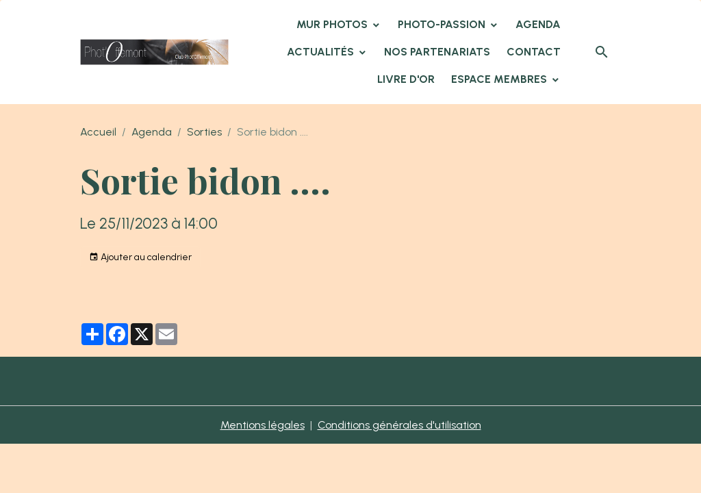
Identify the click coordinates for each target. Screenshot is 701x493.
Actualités (322, 51)
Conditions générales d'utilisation (399, 424)
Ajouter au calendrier (140, 257)
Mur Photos (333, 24)
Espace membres (500, 79)
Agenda (538, 24)
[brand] (154, 52)
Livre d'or (406, 79)
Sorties (204, 131)
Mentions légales (262, 424)
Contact (534, 51)
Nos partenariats (437, 51)
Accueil (98, 131)
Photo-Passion (443, 24)
